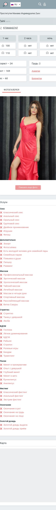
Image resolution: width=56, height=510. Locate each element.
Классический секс (13, 212)
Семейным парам (12, 254)
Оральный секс (11, 220)
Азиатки (36, 71)
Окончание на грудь (13, 412)
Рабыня (7, 341)
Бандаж (7, 352)
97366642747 (10, 27)
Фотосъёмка (9, 247)
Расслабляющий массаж (16, 300)
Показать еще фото (28, 187)
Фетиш (6, 234)
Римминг (8, 266)
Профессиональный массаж (18, 274)
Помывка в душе (12, 258)
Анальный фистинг (13, 396)
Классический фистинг (15, 392)
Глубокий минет (11, 372)
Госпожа (7, 329)
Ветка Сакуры (10, 304)
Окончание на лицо (13, 416)
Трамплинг (8, 355)
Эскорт (7, 243)
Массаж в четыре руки (15, 293)
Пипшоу (7, 262)
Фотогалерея (11, 90)
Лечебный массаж (12, 289)
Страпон (7, 344)
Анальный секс (11, 216)
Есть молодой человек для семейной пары (25, 251)
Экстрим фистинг (12, 399)
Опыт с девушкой (12, 368)
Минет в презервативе (15, 364)
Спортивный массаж (14, 297)
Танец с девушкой (12, 317)
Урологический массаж (15, 282)
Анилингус (8, 383)
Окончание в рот (12, 408)
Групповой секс (11, 223)
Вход (45, 4)
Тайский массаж (11, 286)
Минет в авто (10, 376)
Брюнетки (37, 78)
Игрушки (7, 231)
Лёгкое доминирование (15, 333)
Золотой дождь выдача (15, 425)
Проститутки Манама (10, 13)
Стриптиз (8, 313)
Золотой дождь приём (14, 428)
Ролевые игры (10, 348)
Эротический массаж (14, 278)
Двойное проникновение (16, 227)
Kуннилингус (9, 379)
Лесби (6, 321)
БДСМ (6, 337)
